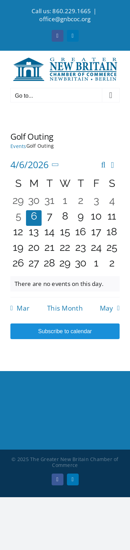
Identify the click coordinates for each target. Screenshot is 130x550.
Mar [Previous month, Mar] (23, 308)
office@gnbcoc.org (64, 19)
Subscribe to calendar (65, 331)
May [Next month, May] (106, 308)
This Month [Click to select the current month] (65, 308)
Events (18, 146)
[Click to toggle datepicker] (35, 165)
